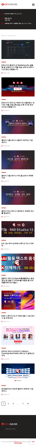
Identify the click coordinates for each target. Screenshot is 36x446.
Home (3, 35)
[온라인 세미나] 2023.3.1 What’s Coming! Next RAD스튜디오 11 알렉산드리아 (17, 353)
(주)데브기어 (16, 441)
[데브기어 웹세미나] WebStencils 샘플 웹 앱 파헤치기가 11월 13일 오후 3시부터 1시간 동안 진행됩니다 (17, 67)
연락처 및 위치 (10, 429)
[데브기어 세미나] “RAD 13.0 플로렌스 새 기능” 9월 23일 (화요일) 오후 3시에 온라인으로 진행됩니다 (17, 105)
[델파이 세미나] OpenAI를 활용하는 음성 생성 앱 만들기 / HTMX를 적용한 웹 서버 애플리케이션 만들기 (17, 280)
